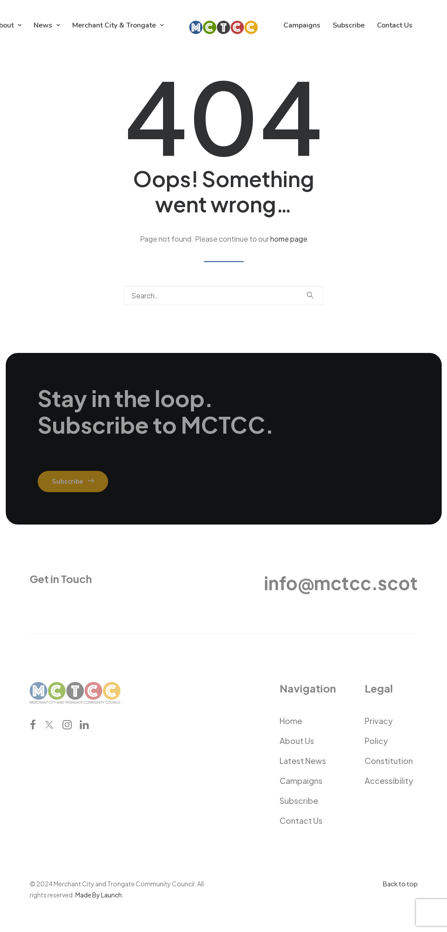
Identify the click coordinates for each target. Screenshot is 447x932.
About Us (297, 741)
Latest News (303, 761)
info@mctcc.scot (341, 583)
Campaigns (302, 25)
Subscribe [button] (73, 481)
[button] (310, 294)
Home (291, 721)
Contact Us (394, 25)
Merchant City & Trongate (117, 25)
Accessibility (389, 780)
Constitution (389, 761)
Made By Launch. (99, 895)
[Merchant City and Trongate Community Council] (223, 25)
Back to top (400, 884)
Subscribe (349, 25)
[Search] (223, 295)
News (47, 25)
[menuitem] (46, 25)
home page (288, 238)
